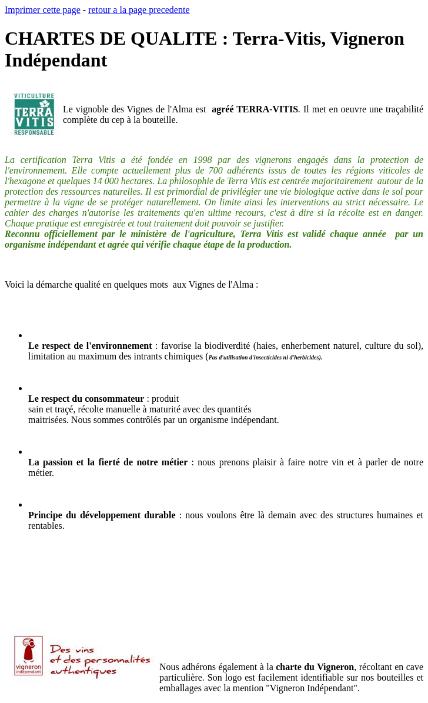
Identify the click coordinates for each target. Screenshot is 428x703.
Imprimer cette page (43, 10)
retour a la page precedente (138, 10)
